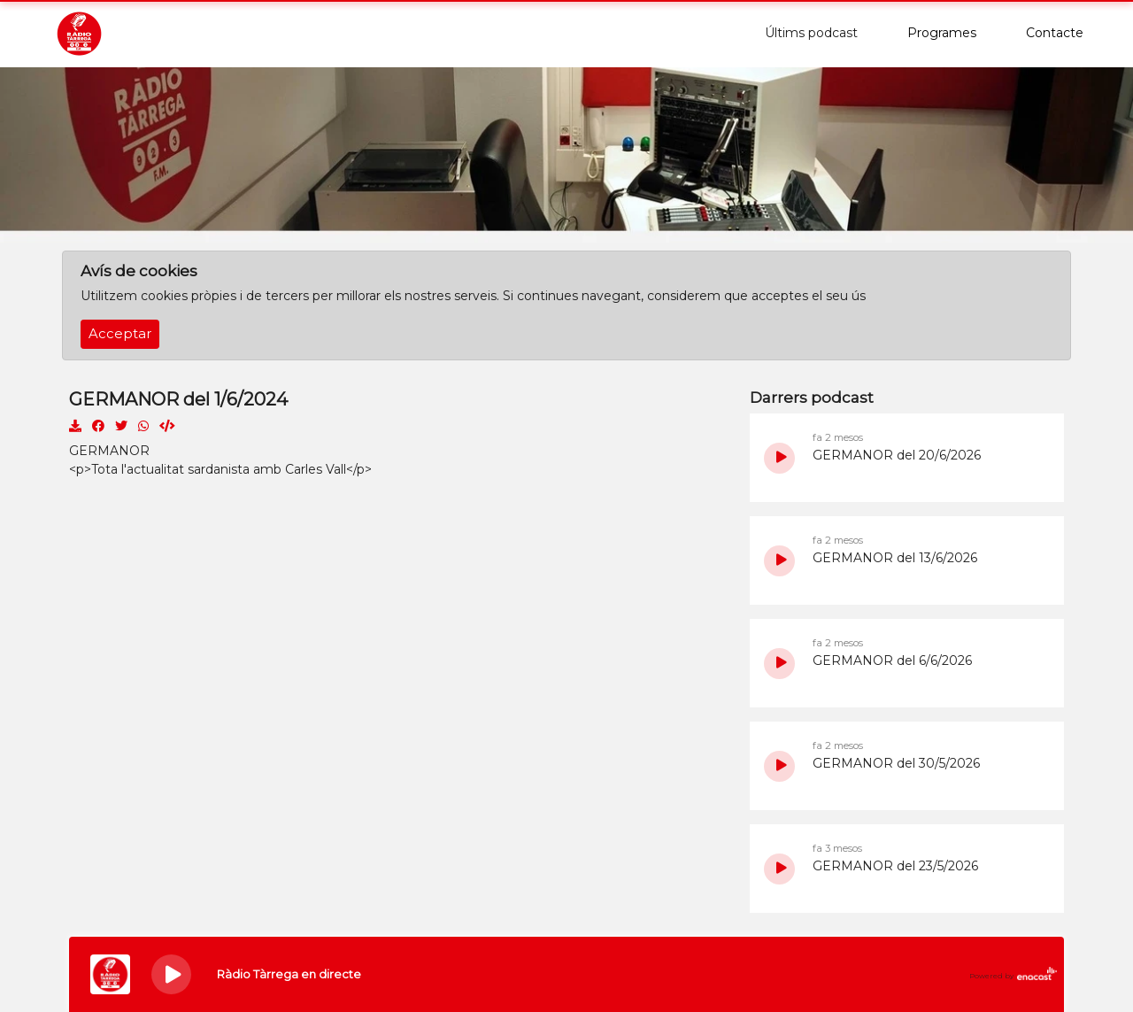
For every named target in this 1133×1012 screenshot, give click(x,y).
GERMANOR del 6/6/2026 (892, 660)
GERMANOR (109, 451)
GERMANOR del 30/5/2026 (896, 763)
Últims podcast (811, 33)
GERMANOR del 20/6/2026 (897, 455)
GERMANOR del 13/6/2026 (895, 558)
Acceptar (120, 334)
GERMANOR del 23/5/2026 (895, 866)
